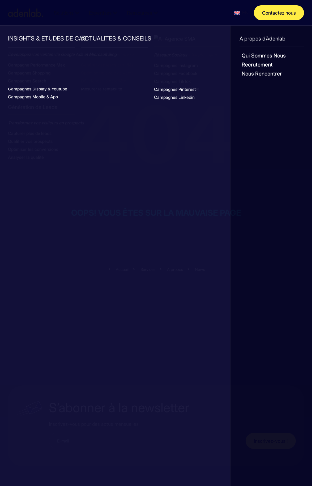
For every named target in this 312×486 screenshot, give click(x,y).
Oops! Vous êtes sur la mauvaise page (156, 212)
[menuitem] (241, 12)
